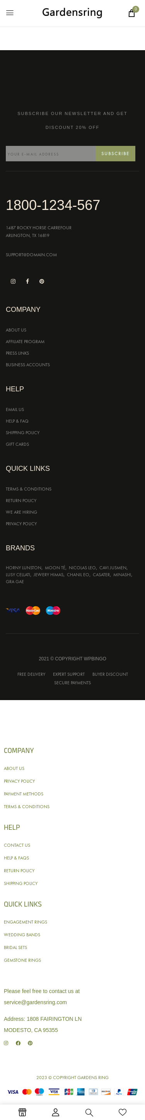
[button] (131, 13)
